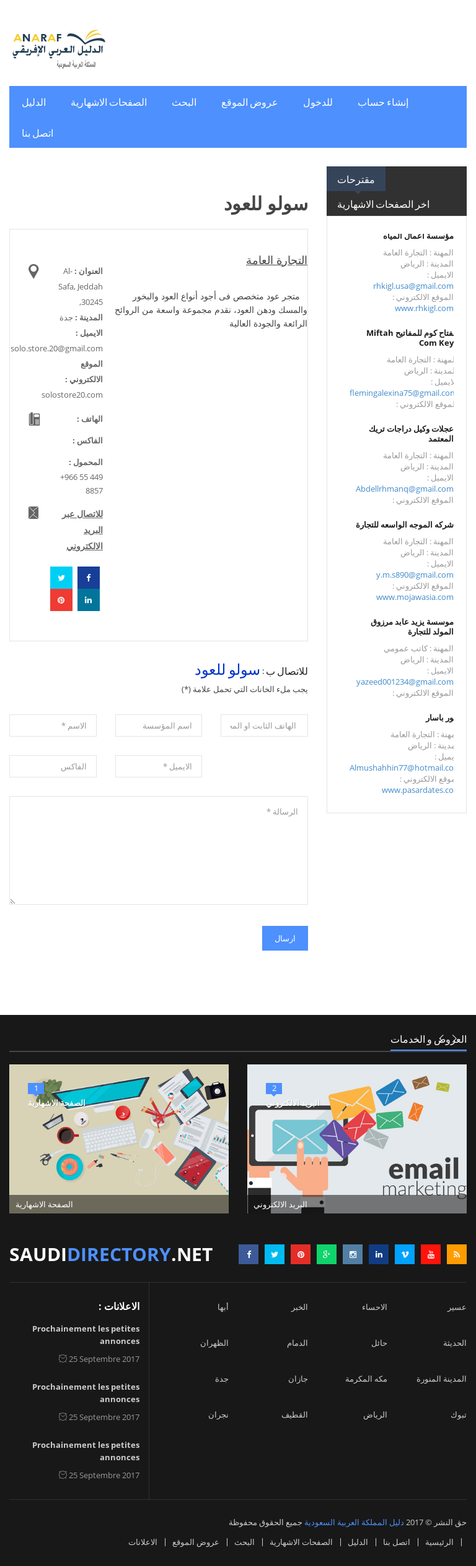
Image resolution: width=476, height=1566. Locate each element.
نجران (218, 1414)
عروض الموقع (249, 101)
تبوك (459, 1414)
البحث (184, 101)
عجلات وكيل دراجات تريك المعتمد (411, 433)
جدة (222, 1378)
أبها (223, 1306)
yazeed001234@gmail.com (405, 681)
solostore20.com (72, 394)
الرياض (375, 1414)
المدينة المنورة (441, 1378)
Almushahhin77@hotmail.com (405, 767)
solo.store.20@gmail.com (57, 348)
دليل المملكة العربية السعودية (354, 1522)
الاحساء (374, 1306)
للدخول (318, 101)
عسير (457, 1306)
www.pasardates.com (421, 789)
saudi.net (111, 1254)
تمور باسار (443, 717)
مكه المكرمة (366, 1378)
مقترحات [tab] (356, 178)
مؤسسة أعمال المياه (418, 235)
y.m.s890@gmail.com (415, 574)
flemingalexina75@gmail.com (403, 392)
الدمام (297, 1342)
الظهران (214, 1342)
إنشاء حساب (383, 101)
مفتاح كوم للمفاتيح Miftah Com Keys (411, 337)
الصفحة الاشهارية (57, 1102)
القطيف (294, 1414)
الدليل (34, 101)
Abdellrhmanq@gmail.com (405, 488)
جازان (298, 1378)
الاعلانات (142, 1541)
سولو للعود (227, 668)
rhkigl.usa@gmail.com (413, 285)
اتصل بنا (37, 132)
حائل (379, 1342)
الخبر (299, 1306)
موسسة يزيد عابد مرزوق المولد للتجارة (412, 626)
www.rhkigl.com (424, 308)
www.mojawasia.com (415, 596)
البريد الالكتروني (293, 1102)
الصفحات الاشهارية (109, 101)
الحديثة (455, 1342)
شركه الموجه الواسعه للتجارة (405, 524)
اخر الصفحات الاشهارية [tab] (383, 203)
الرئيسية (439, 1541)
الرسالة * (158, 850)
